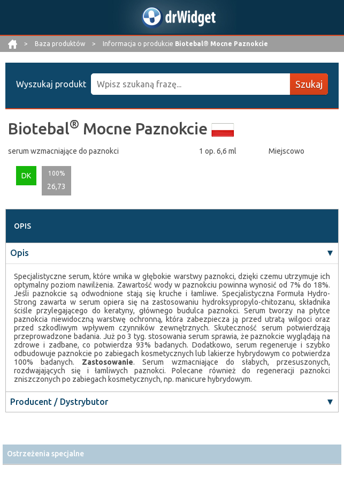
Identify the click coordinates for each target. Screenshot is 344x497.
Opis (19, 253)
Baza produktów (61, 43)
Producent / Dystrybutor (59, 401)
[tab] (172, 454)
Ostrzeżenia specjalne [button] (45, 453)
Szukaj (309, 84)
